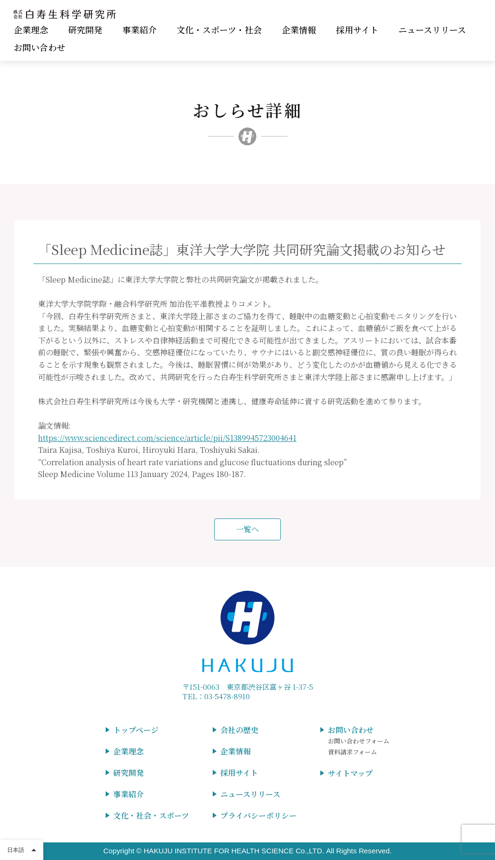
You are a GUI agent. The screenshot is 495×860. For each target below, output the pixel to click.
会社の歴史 (239, 729)
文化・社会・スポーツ (151, 815)
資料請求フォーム (352, 751)
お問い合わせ (39, 47)
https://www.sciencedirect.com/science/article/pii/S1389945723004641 (167, 437)
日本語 (15, 850)
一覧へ (247, 529)
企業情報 (299, 29)
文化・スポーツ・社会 (219, 29)
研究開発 (85, 29)
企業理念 (31, 29)
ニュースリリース (432, 29)
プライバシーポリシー (258, 815)
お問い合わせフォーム (358, 740)
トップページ (135, 729)
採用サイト (357, 29)
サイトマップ (350, 773)
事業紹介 (139, 29)
